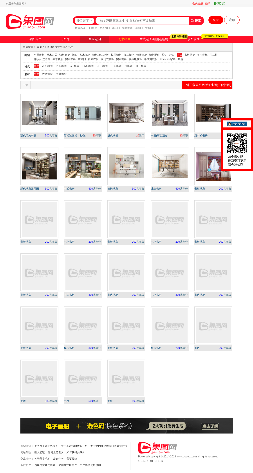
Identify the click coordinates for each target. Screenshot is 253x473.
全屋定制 (95, 39)
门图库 (65, 39)
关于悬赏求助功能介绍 (74, 446)
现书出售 (124, 39)
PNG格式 (88, 66)
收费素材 (47, 73)
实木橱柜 (85, 54)
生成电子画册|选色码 (154, 39)
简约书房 (112, 188)
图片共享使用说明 (90, 465)
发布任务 (58, 458)
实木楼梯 (202, 54)
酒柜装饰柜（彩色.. (75, 135)
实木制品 (60, 46)
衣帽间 (82, 59)
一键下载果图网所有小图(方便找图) (207, 85)
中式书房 (69, 188)
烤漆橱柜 (141, 54)
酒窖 (74, 54)
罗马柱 (214, 54)
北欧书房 (156, 188)
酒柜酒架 (64, 54)
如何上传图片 (56, 452)
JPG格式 (47, 66)
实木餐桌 (57, 59)
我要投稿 (72, 458)
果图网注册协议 (67, 465)
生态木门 (104, 28)
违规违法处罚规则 (44, 465)
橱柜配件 (154, 54)
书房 (70, 46)
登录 (207, 3)
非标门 (139, 28)
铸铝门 (116, 28)
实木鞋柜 (121, 59)
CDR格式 (102, 66)
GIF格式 (74, 66)
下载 (25, 85)
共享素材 (61, 73)
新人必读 (39, 452)
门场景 (93, 28)
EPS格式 (116, 66)
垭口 (172, 54)
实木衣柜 (70, 59)
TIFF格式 (141, 66)
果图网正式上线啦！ (46, 446)
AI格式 (128, 66)
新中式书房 (201, 135)
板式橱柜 (129, 54)
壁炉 (164, 54)
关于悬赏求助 (42, 458)
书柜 (110, 401)
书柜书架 (189, 54)
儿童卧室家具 (167, 59)
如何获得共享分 (76, 452)
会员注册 (197, 3)
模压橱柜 (116, 54)
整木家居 (127, 28)
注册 (232, 20)
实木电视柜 (135, 59)
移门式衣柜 (107, 59)
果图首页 (35, 39)
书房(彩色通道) (159, 135)
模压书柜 (69, 347)
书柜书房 (199, 188)
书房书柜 (69, 294)
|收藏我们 (219, 3)
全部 (36, 66)
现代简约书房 (28, 135)
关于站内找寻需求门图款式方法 (108, 446)
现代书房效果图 (29, 188)
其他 (180, 59)
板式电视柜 (150, 59)
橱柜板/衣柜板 (100, 54)
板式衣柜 (93, 59)
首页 (39, 46)
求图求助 (193, 39)
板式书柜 (112, 135)
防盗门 (149, 28)
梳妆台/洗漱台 (42, 59)
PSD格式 (61, 66)
